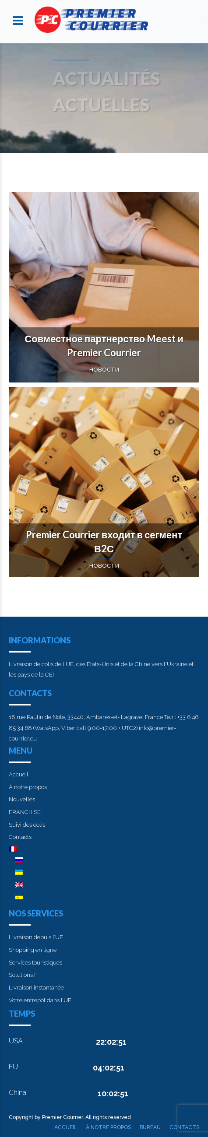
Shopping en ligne (32, 950)
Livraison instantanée (36, 987)
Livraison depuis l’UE (36, 937)
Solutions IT (24, 975)
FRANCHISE (25, 812)
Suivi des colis (27, 824)
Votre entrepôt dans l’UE (40, 1000)
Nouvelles (22, 799)
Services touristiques (35, 962)
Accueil (18, 774)
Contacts (20, 837)
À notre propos (28, 787)
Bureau (150, 1127)
